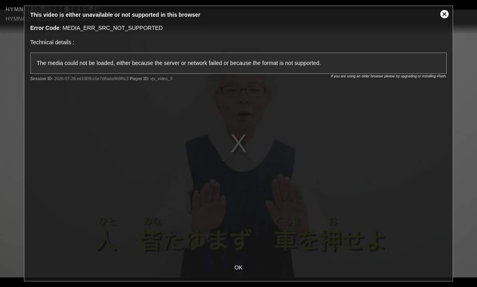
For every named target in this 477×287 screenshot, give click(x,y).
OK (238, 267)
